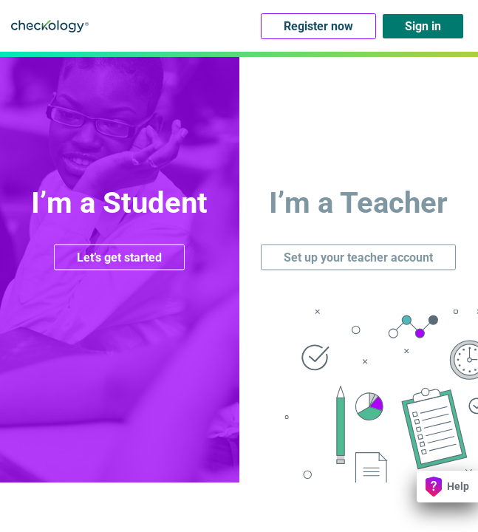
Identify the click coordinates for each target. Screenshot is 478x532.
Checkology (50, 26)
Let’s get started (119, 257)
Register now (318, 26)
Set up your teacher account (358, 257)
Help (447, 487)
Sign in (423, 26)
